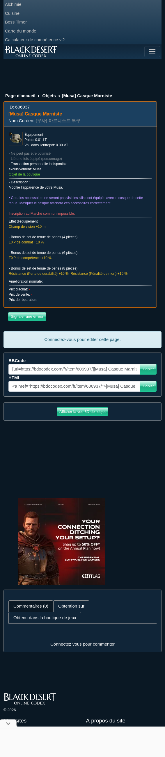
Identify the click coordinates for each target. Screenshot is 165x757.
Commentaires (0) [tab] (30, 606)
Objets (49, 95)
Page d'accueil (20, 95)
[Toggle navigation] (152, 51)
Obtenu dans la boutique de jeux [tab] (44, 617)
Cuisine (12, 13)
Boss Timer (16, 21)
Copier (148, 369)
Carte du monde (20, 30)
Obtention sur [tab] (71, 606)
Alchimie (13, 4)
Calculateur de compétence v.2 (35, 39)
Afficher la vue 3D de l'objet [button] (82, 411)
